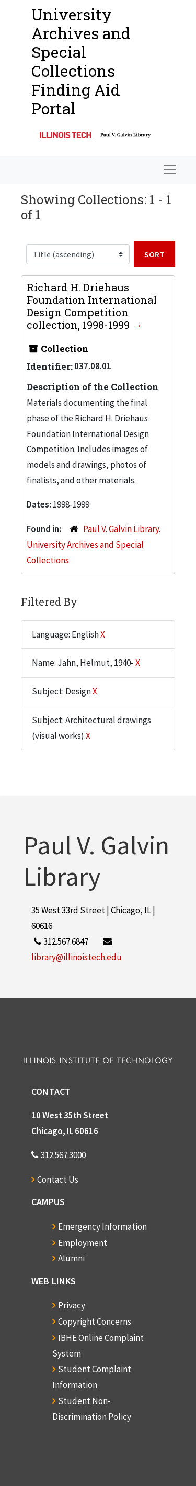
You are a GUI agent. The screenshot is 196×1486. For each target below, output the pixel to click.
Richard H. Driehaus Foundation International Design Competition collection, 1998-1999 (92, 306)
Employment (82, 1242)
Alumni (71, 1258)
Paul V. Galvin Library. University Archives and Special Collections (93, 544)
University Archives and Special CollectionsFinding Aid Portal (81, 61)
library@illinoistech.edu (76, 957)
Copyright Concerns (94, 1321)
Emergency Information (102, 1226)
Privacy (71, 1305)
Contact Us (57, 1179)
